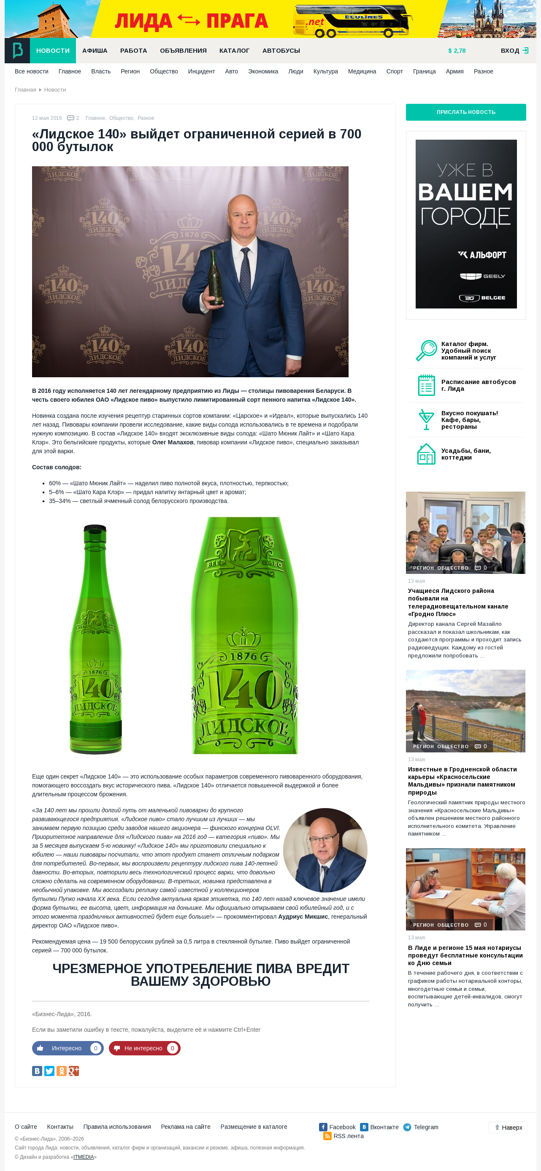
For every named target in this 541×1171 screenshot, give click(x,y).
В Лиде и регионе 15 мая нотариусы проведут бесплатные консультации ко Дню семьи (465, 955)
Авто (231, 71)
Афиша (95, 50)
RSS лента (343, 1136)
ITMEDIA (83, 1157)
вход (515, 50)
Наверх (508, 1127)
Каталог (234, 50)
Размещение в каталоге (254, 1126)
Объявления (183, 50)
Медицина (362, 71)
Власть (101, 71)
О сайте (26, 1126)
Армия (455, 71)
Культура (326, 71)
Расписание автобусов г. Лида (478, 385)
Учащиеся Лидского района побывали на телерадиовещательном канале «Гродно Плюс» (458, 602)
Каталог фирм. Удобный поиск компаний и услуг (468, 351)
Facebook (337, 1127)
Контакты (60, 1126)
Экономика (263, 71)
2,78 (458, 50)
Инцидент (201, 71)
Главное (70, 71)
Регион (130, 71)
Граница (424, 71)
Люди (295, 71)
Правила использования (117, 1126)
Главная (25, 90)
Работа (133, 50)
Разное (483, 71)
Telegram (420, 1127)
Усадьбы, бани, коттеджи (466, 454)
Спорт (395, 71)
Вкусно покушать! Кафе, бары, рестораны (469, 420)
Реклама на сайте (186, 1126)
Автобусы (281, 50)
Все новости (32, 71)
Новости (53, 50)
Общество (164, 71)
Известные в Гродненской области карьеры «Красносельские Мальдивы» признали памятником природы (462, 781)
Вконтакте (379, 1127)
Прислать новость (466, 112)
